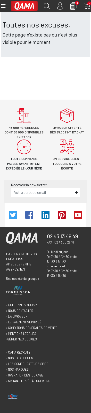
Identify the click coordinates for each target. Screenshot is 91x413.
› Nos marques (17, 369)
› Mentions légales (21, 334)
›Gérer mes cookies (21, 339)
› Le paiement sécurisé (23, 322)
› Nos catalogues (19, 358)
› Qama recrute (18, 352)
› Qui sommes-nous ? (21, 305)
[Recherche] (46, 6)
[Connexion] (60, 6)
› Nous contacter (19, 311)
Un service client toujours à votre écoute (67, 163)
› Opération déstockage (24, 375)
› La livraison (16, 316)
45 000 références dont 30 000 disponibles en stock (24, 132)
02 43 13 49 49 (62, 236)
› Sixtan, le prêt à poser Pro (28, 381)
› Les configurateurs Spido (27, 364)
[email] (42, 192)
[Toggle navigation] (3, 6)
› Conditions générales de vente (32, 328)
